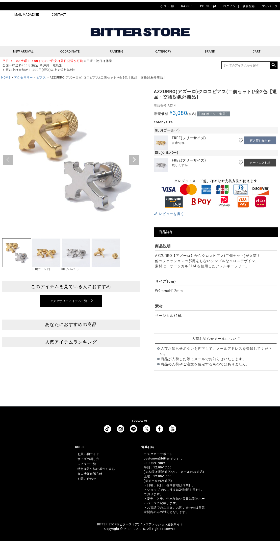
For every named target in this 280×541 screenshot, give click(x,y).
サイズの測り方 (88, 459)
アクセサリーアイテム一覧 (68, 301)
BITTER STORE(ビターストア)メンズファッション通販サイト (140, 524)
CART (257, 51)
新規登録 (249, 6)
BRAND (210, 51)
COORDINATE (70, 51)
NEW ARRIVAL (23, 51)
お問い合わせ (86, 479)
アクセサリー (23, 77)
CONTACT (59, 14)
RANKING (117, 51)
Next (134, 160)
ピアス (41, 77)
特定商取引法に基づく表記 (96, 469)
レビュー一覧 (86, 464)
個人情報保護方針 (89, 474)
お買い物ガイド (88, 454)
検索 (273, 65)
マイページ (270, 6)
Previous (8, 160)
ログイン (229, 6)
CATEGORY (163, 51)
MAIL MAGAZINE (26, 14)
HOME (5, 77)
